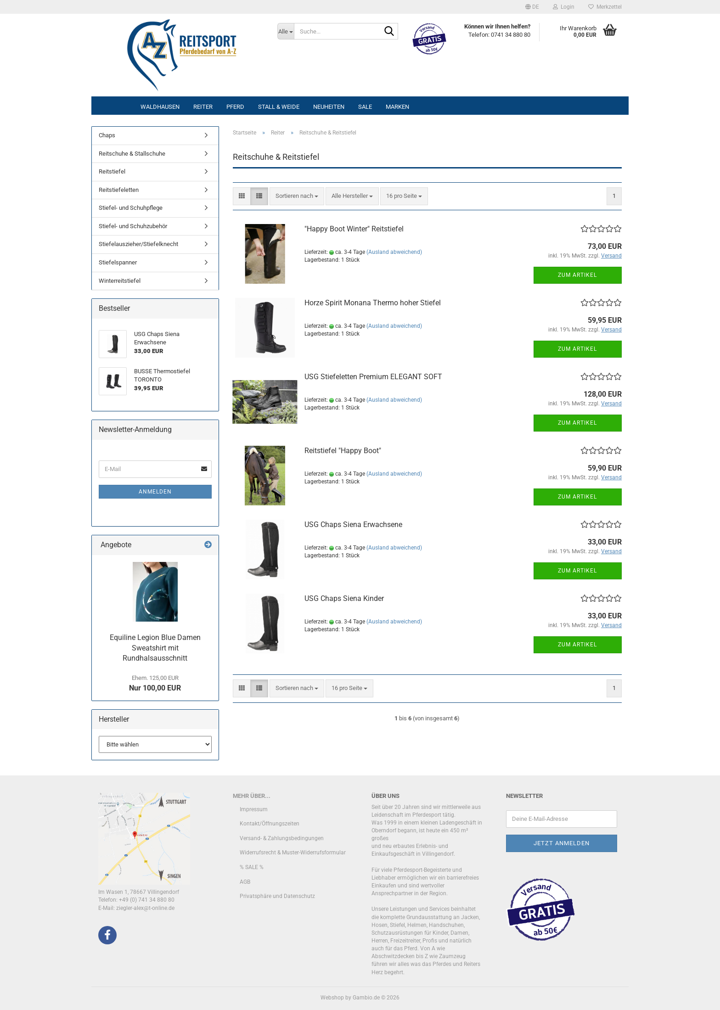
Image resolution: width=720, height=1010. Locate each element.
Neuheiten (328, 106)
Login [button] (563, 7)
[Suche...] (285, 31)
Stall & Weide (278, 106)
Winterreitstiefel (120, 280)
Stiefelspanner (118, 262)
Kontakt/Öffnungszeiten (269, 823)
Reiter (203, 106)
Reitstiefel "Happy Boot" (342, 450)
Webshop (332, 997)
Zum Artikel (577, 275)
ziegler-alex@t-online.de (145, 908)
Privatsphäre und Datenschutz (277, 896)
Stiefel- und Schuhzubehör (133, 226)
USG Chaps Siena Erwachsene (353, 524)
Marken (397, 106)
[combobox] (297, 196)
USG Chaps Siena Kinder (344, 598)
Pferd (235, 106)
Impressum (254, 809)
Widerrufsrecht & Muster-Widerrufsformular (293, 852)
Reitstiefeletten (119, 189)
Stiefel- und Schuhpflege (131, 207)
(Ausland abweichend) (394, 252)
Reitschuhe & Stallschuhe (132, 153)
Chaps (107, 135)
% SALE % (252, 867)
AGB (245, 882)
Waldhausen (160, 106)
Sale (365, 106)
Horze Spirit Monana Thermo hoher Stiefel (372, 302)
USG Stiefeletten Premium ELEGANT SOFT (373, 376)
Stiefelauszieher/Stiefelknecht (138, 244)
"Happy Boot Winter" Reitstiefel (354, 228)
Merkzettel (605, 7)
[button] (532, 7)
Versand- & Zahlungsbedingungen (282, 838)
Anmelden (155, 491)
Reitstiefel (112, 171)
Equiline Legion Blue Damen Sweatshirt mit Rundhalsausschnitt (155, 648)
